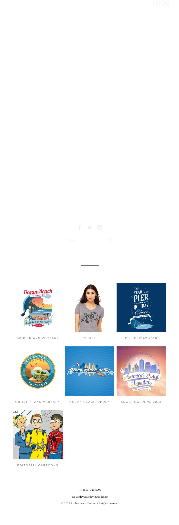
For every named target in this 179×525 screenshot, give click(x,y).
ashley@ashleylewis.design (92, 496)
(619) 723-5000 (92, 489)
